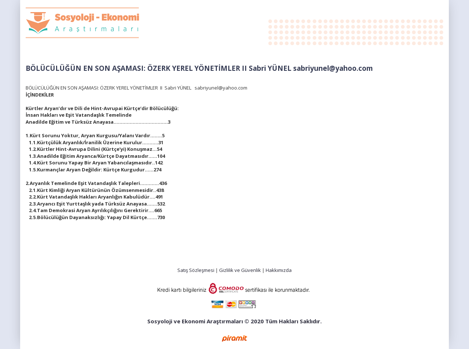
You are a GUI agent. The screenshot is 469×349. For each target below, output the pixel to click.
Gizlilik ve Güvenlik (240, 270)
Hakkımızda (279, 270)
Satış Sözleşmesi (195, 270)
